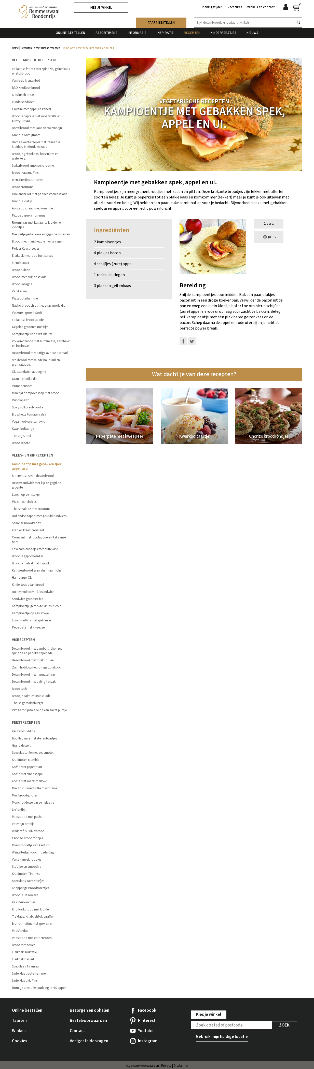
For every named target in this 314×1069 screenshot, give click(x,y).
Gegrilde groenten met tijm (30, 327)
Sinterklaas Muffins (24, 980)
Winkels (19, 1030)
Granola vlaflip (22, 201)
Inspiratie (165, 33)
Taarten (19, 1020)
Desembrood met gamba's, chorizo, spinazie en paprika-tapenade (37, 650)
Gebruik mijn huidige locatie (222, 1037)
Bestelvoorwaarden (88, 1020)
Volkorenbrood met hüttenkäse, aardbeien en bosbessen (41, 343)
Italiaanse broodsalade (28, 320)
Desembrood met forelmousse (32, 660)
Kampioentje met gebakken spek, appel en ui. (37, 466)
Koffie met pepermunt (27, 767)
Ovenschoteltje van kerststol (31, 845)
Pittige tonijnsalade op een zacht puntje (39, 710)
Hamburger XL (22, 577)
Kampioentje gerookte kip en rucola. (37, 606)
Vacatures (235, 7)
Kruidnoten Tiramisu (26, 874)
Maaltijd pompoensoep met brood (36, 393)
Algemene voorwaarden (142, 1065)
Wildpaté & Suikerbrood (28, 831)
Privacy (166, 1065)
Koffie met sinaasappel (27, 774)
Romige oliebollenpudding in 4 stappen (39, 988)
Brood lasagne (22, 284)
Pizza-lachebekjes (24, 502)
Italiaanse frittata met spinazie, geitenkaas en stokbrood (41, 71)
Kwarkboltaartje (23, 428)
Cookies (19, 1041)
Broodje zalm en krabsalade (31, 696)
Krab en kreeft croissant (28, 530)
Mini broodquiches (24, 795)
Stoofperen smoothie (26, 866)
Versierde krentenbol (26, 80)
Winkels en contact (261, 7)
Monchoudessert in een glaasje (33, 802)
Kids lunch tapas (23, 95)
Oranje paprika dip (24, 379)
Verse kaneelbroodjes (26, 859)
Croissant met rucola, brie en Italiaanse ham (39, 539)
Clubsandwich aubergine (29, 371)
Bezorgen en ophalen (89, 1010)
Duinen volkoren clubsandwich (33, 592)
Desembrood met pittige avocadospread (40, 353)
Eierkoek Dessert (23, 959)
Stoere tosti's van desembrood (33, 476)
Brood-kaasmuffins (25, 172)
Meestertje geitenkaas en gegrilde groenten (41, 234)
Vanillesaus (19, 291)
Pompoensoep (22, 386)
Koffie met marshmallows (29, 781)
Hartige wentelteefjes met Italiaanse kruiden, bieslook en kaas (36, 144)
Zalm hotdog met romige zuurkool (36, 667)
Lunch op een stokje (25, 494)
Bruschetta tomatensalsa (29, 414)
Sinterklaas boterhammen (29, 973)
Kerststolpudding (23, 731)
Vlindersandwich (23, 102)
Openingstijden (211, 7)
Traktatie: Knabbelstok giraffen (33, 916)
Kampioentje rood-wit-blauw (32, 334)
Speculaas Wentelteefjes (28, 881)
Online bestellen (70, 33)
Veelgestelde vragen (89, 1041)
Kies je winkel (101, 7)
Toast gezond (21, 436)
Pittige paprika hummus (28, 215)
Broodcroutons (22, 187)
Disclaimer (181, 1065)
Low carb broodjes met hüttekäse (35, 549)
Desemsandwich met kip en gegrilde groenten (36, 485)
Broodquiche (21, 270)
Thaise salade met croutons (31, 509)
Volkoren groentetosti (27, 312)
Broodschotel (21, 443)
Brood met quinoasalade (29, 277)
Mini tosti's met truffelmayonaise (34, 788)
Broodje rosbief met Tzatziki (31, 563)
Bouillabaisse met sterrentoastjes (34, 738)
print (269, 237)
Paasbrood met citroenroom (32, 938)
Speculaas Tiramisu (25, 966)
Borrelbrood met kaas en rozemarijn (37, 128)
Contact (77, 1030)
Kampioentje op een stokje (30, 613)
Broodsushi (20, 689)
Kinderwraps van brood (28, 584)
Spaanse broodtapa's (26, 523)
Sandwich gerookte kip (27, 599)
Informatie (137, 33)
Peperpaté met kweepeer (29, 627)
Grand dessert (21, 745)
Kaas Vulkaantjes (23, 902)
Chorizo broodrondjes (27, 838)
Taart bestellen (161, 22)
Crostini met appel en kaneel (31, 109)
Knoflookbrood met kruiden (31, 909)
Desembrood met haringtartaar (33, 674)
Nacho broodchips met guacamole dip (38, 305)
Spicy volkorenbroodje (27, 407)
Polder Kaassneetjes (25, 248)
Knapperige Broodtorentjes (30, 888)
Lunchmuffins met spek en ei (31, 620)
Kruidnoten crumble (25, 760)
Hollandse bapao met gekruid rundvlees (39, 516)
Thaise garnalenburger (27, 703)
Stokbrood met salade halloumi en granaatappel (36, 362)
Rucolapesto (21, 400)
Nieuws (252, 33)
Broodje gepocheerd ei (27, 556)
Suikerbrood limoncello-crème (33, 165)
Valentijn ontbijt (23, 824)
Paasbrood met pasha (27, 817)
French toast (20, 263)
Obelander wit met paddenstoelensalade (39, 194)
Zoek (284, 1025)
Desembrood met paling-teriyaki (34, 681)
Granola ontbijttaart (26, 135)
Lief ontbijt (19, 809)
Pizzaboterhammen (25, 298)
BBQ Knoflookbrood (26, 87)
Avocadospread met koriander (33, 208)
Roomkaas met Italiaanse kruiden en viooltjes (37, 225)
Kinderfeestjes (223, 33)
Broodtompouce (23, 945)
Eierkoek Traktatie (24, 952)
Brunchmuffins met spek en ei (32, 923)
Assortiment (106, 33)
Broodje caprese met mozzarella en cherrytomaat (36, 118)
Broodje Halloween (25, 895)
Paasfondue (20, 931)
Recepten (192, 33)
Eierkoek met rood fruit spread (32, 255)
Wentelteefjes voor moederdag (33, 852)
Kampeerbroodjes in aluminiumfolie (36, 570)
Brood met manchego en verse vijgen (37, 241)
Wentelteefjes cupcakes (27, 180)
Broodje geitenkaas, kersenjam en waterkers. (35, 156)
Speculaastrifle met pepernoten (33, 752)
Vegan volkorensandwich (29, 421)
